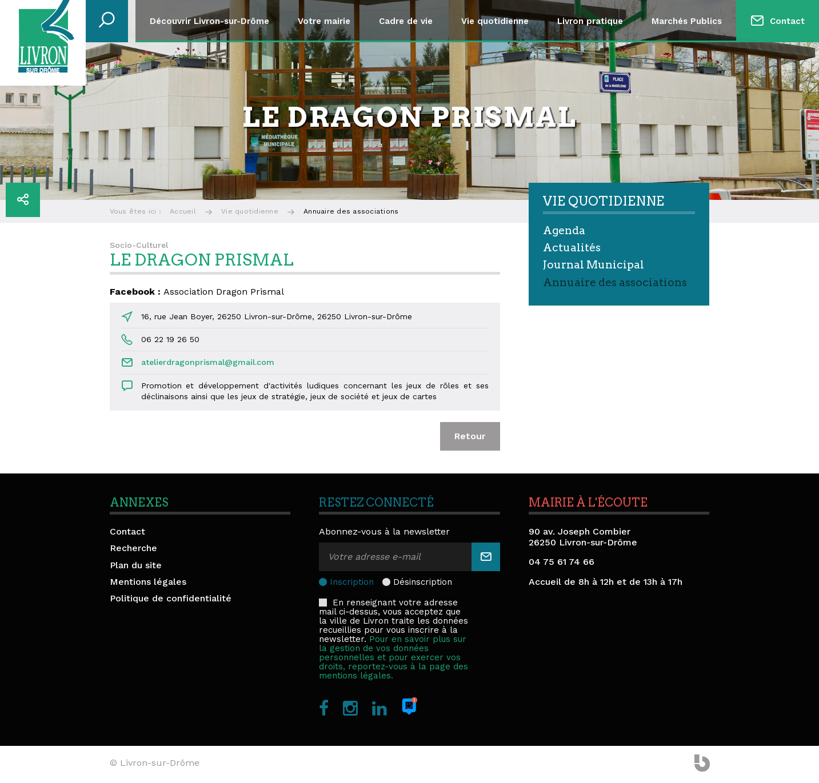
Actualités (572, 247)
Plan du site (136, 565)
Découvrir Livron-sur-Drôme (209, 21)
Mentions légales (148, 581)
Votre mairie (324, 21)
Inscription (352, 582)
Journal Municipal (593, 264)
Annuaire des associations (615, 282)
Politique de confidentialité (170, 598)
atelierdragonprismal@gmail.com (207, 362)
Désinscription (422, 582)
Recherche (133, 548)
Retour (470, 436)
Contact (787, 21)
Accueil (183, 211)
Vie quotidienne (495, 21)
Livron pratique (590, 21)
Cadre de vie (406, 21)
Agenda (564, 230)
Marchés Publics (687, 21)
